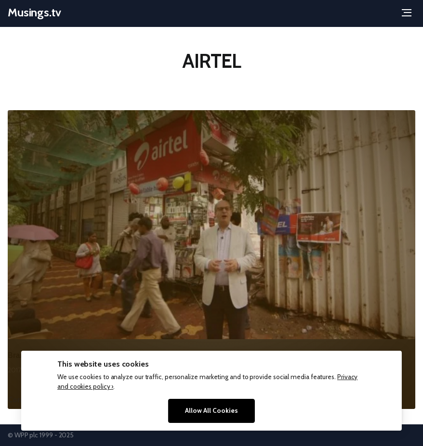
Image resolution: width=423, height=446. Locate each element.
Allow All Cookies (211, 410)
